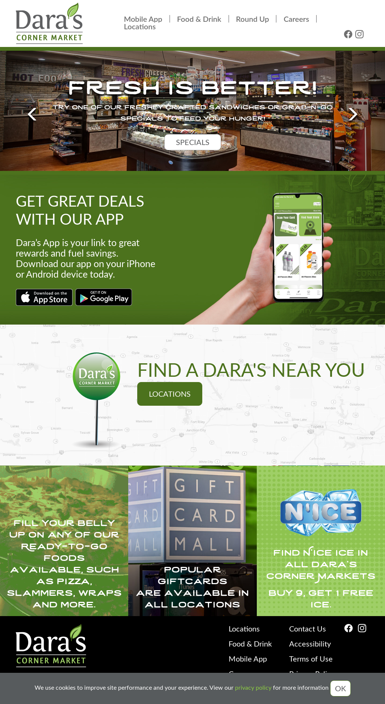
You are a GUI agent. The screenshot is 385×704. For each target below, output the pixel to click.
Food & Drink (199, 19)
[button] (29, 111)
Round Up (252, 19)
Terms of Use (311, 658)
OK (340, 688)
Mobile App (143, 19)
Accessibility (310, 643)
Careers (296, 19)
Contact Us (307, 628)
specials (192, 142)
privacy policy (253, 688)
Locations (140, 26)
